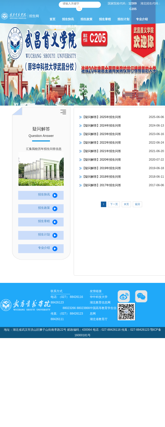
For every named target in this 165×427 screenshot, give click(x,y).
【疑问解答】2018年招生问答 (100, 177)
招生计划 (123, 19)
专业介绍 (142, 19)
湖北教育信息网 (100, 302)
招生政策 (86, 19)
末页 (126, 204)
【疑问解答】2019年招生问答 (100, 168)
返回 (137, 204)
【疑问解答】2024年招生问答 (100, 125)
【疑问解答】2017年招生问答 (100, 185)
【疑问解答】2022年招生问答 (100, 142)
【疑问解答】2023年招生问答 (100, 134)
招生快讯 (68, 19)
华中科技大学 (99, 296)
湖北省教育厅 (99, 319)
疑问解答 (55, 26)
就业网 (72, 26)
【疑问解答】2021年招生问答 (100, 151)
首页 (52, 19)
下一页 (114, 204)
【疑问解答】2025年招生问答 (100, 117)
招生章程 (105, 19)
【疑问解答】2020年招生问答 (100, 160)
